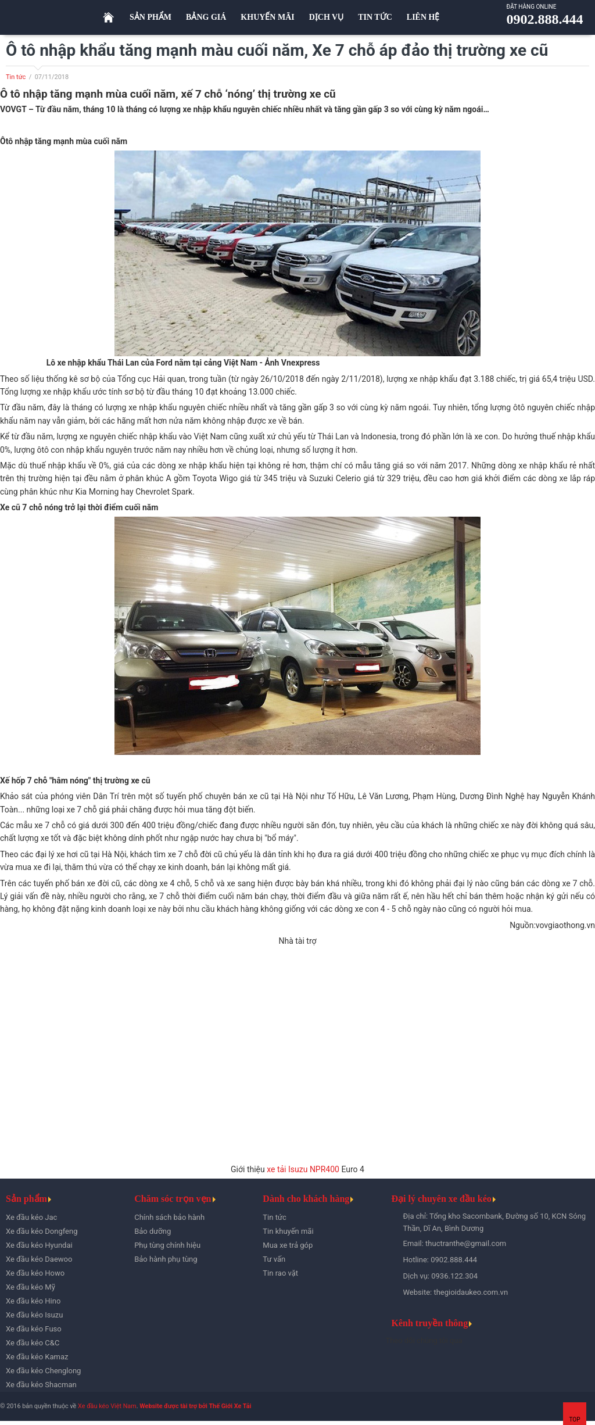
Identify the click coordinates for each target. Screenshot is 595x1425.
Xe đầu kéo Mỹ (30, 1287)
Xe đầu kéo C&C (32, 1342)
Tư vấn (274, 1259)
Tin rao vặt (280, 1273)
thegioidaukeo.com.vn (470, 1292)
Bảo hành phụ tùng (165, 1259)
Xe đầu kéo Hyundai (39, 1245)
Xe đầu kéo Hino (33, 1301)
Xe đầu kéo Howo (35, 1273)
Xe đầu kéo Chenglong (43, 1370)
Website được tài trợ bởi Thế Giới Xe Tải (195, 1406)
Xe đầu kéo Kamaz (37, 1356)
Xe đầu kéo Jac (31, 1217)
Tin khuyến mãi (288, 1231)
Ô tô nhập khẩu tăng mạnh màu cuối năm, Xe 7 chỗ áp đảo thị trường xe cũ (277, 50)
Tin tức (16, 77)
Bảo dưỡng (152, 1231)
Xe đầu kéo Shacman (41, 1384)
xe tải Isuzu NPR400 (303, 1169)
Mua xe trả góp (288, 1245)
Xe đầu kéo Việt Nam (107, 1406)
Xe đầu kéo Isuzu (34, 1315)
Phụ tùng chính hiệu (167, 1245)
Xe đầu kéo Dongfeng (42, 1231)
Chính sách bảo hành (169, 1217)
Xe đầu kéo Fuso (34, 1328)
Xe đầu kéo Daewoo (39, 1259)
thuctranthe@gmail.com (465, 1243)
